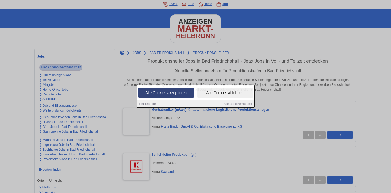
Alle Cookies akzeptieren (166, 93)
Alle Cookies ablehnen (224, 93)
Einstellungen (148, 104)
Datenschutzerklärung (237, 104)
